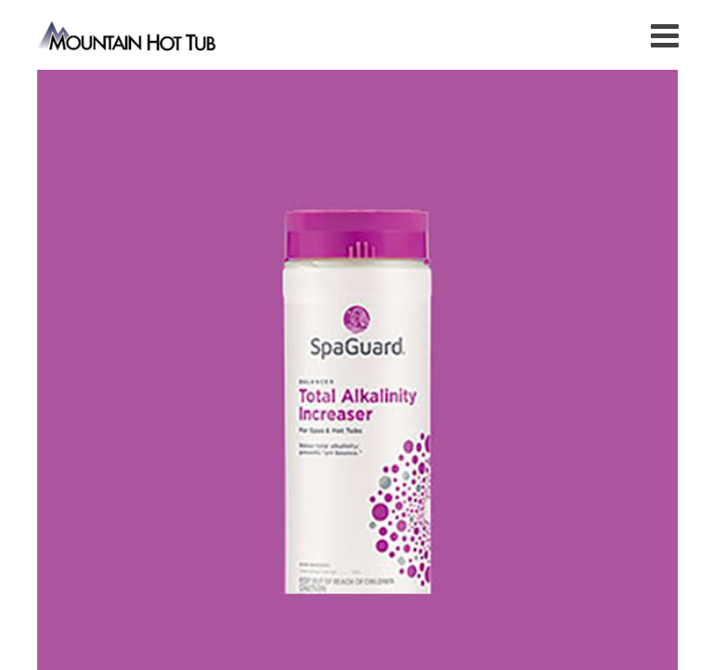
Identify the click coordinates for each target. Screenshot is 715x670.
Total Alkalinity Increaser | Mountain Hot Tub (128, 35)
